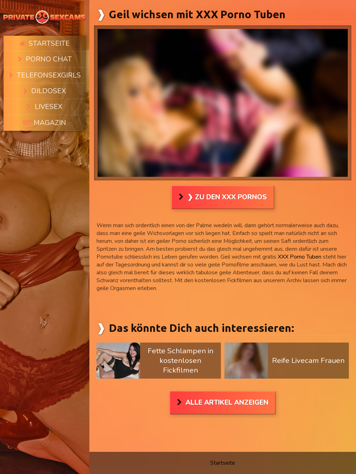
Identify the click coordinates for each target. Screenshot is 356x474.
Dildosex (48, 77)
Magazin (49, 100)
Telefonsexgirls (48, 65)
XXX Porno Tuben (299, 257)
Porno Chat (48, 53)
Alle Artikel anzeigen (227, 402)
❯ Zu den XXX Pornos (227, 197)
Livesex (48, 88)
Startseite (48, 41)
